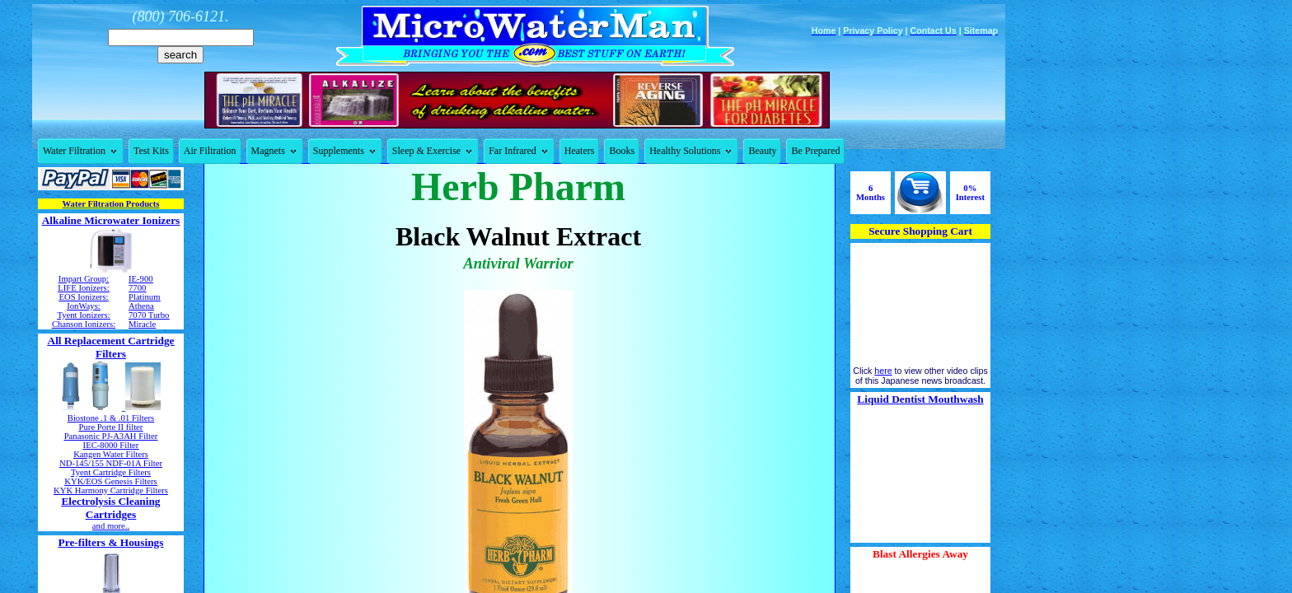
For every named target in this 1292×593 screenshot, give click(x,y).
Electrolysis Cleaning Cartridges (110, 508)
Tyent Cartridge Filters (111, 472)
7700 (137, 287)
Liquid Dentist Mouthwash (920, 399)
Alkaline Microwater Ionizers (111, 220)
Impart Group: (84, 278)
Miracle (142, 324)
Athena (141, 306)
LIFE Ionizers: (83, 287)
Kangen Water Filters (110, 454)
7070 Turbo (149, 315)
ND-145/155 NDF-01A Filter (110, 463)
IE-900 (141, 278)
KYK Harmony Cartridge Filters (111, 490)
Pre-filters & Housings (111, 542)
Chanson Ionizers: (83, 324)
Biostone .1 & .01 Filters (111, 418)
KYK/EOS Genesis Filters (110, 481)
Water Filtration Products (111, 203)
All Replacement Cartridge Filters (111, 347)
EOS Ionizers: (83, 296)
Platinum (144, 296)
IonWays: (84, 306)
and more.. (110, 525)
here (883, 371)
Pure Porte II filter (111, 427)
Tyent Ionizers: (83, 315)
